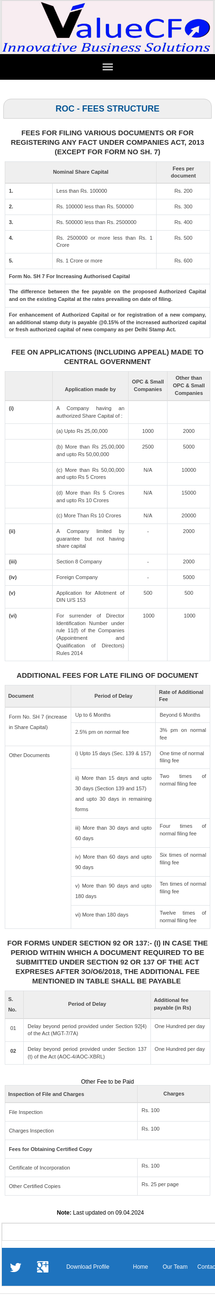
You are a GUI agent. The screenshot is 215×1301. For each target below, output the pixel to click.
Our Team (175, 1267)
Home (140, 1267)
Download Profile (88, 1267)
